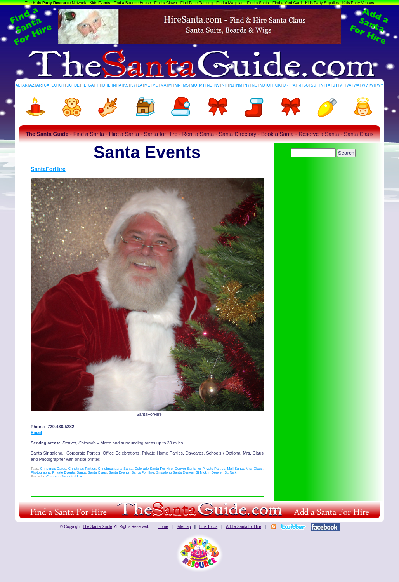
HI (97, 85)
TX (327, 85)
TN (320, 85)
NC (254, 85)
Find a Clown (165, 3)
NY (247, 85)
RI (299, 85)
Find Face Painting (196, 3)
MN (178, 85)
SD (313, 85)
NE (209, 85)
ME (147, 85)
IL (108, 85)
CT (61, 85)
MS (186, 85)
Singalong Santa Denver (175, 472)
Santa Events (119, 472)
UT (334, 85)
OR (286, 85)
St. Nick (230, 472)
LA (140, 85)
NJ (231, 85)
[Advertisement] (323, 180)
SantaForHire (48, 169)
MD (156, 85)
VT (342, 85)
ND (262, 85)
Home (163, 526)
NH (224, 85)
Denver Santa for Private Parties (200, 468)
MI (170, 85)
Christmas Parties (82, 468)
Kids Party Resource (52, 3)
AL (18, 85)
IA (119, 85)
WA (357, 85)
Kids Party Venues (358, 3)
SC (306, 85)
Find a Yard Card (287, 3)
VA (349, 85)
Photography (40, 472)
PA (293, 85)
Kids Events (100, 3)
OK (278, 85)
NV (217, 85)
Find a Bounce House (132, 3)
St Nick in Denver (209, 472)
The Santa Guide (97, 526)
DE (77, 85)
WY (380, 85)
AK (24, 85)
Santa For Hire (143, 472)
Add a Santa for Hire (243, 526)
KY (132, 85)
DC (69, 85)
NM (239, 85)
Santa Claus (97, 472)
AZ (32, 85)
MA (164, 85)
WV (365, 85)
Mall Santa (235, 468)
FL (84, 85)
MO (194, 85)
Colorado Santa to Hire (64, 476)
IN (114, 85)
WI (372, 85)
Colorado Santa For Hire (154, 468)
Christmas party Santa (115, 468)
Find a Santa (258, 3)
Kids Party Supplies (322, 3)
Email (36, 432)
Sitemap (184, 526)
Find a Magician (230, 3)
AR (39, 85)
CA (46, 85)
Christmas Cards (53, 468)
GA (91, 85)
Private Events (63, 472)
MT (202, 85)
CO (54, 85)
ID (103, 85)
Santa (81, 472)
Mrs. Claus (254, 468)
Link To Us (209, 526)
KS (125, 85)
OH (270, 85)
